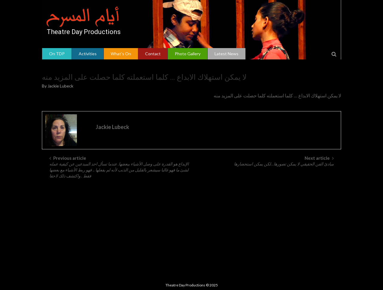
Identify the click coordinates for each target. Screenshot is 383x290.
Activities (88, 53)
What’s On (121, 53)
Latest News (226, 53)
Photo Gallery (187, 53)
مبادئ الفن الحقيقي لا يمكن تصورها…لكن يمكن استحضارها (284, 163)
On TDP (57, 53)
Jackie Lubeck (60, 85)
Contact (153, 53)
